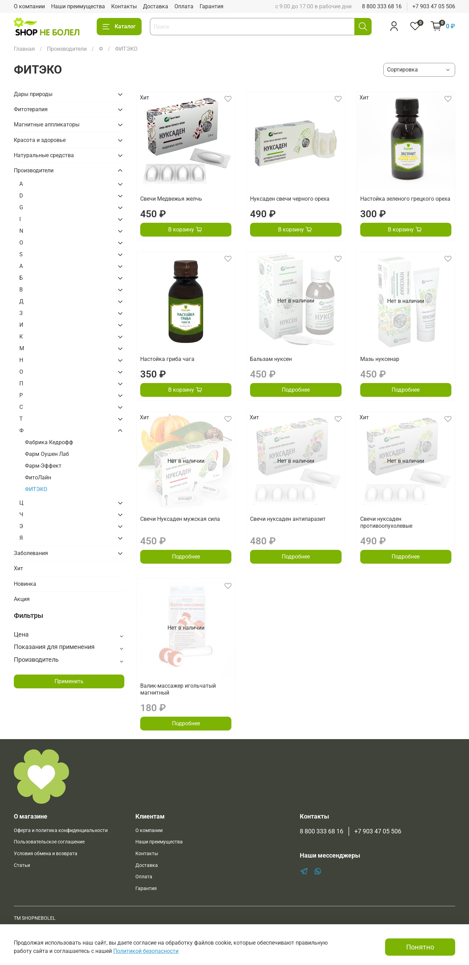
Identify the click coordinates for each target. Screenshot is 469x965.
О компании (29, 6)
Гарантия (211, 6)
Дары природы (33, 94)
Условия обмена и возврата (45, 854)
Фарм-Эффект (43, 465)
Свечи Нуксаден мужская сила (180, 519)
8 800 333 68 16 (382, 6)
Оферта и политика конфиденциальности (61, 830)
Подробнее (296, 389)
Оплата (183, 6)
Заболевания (31, 553)
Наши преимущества (78, 6)
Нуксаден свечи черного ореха (289, 198)
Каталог (119, 26)
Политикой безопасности (146, 951)
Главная (24, 49)
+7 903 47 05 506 (433, 6)
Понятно (420, 947)
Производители (67, 49)
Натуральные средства (44, 155)
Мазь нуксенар (379, 359)
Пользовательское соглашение (49, 842)
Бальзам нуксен (271, 359)
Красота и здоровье (40, 140)
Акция (22, 599)
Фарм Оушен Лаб (47, 454)
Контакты (124, 6)
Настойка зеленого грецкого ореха (405, 198)
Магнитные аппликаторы (46, 124)
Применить (69, 681)
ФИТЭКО (36, 489)
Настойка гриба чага (167, 359)
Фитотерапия (31, 109)
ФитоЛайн (38, 477)
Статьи (22, 865)
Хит (18, 568)
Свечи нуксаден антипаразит (288, 519)
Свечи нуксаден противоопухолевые (386, 522)
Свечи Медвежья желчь (171, 198)
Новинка (25, 584)
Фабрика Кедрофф (49, 442)
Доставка (155, 6)
